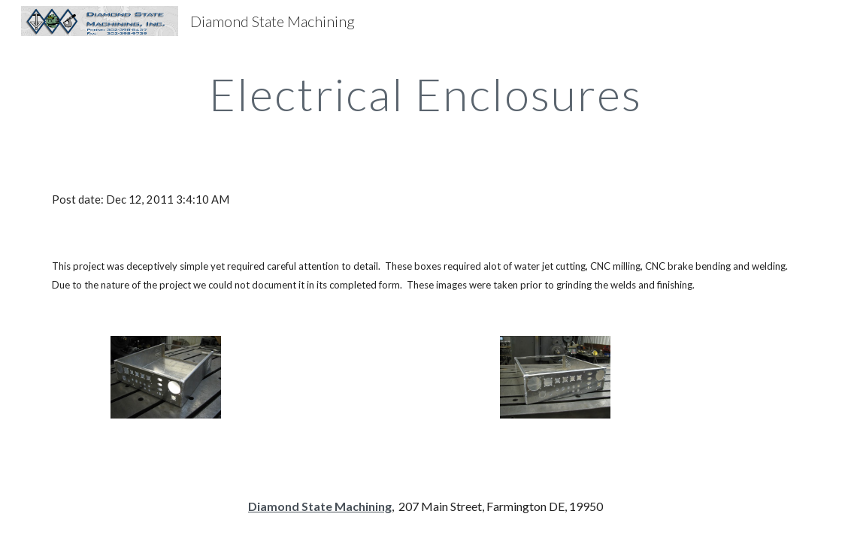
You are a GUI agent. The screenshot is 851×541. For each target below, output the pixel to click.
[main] (426, 94)
